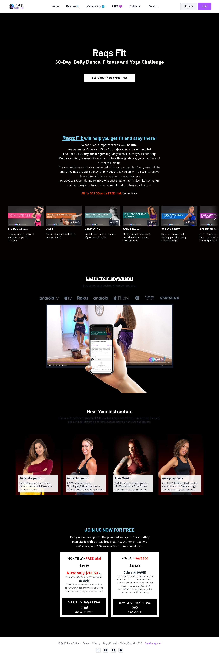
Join (204, 6)
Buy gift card (110, 643)
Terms (86, 643)
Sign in (188, 6)
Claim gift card (127, 643)
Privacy (96, 643)
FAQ (140, 643)
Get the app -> (153, 643)
